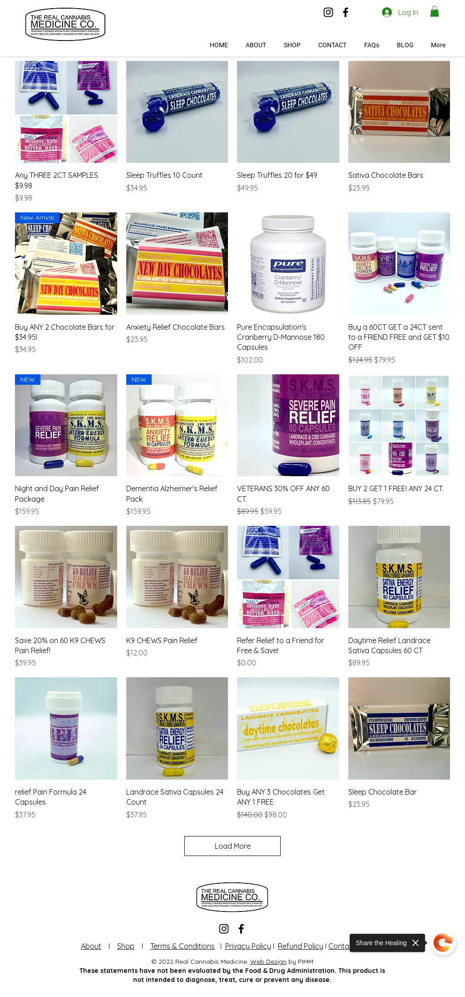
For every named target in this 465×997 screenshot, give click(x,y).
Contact (342, 946)
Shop (125, 946)
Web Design (268, 961)
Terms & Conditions (182, 946)
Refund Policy (300, 946)
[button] (434, 11)
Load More (233, 846)
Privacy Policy (248, 946)
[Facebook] (345, 12)
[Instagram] (328, 12)
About (91, 946)
